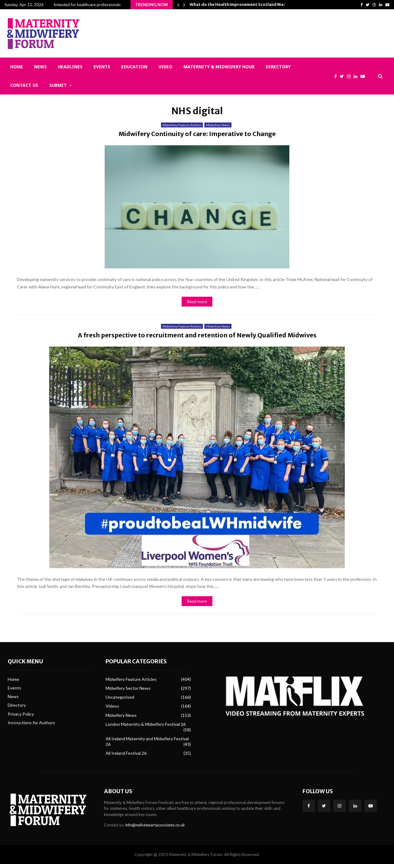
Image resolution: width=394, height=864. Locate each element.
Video (165, 67)
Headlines (70, 67)
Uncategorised (120, 697)
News (40, 67)
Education (134, 67)
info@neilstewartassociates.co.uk (155, 824)
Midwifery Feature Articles (182, 125)
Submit (58, 85)
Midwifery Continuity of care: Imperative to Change (197, 134)
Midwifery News (218, 125)
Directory (278, 67)
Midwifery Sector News (128, 688)
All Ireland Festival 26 (126, 753)
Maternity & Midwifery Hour (219, 67)
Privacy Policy (21, 714)
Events (102, 67)
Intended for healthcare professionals (87, 4)
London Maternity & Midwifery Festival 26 (146, 724)
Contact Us (24, 85)
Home (16, 67)
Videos (112, 706)
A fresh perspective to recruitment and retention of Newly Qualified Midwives (197, 335)
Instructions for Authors (31, 722)
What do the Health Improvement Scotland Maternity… (245, 4)
